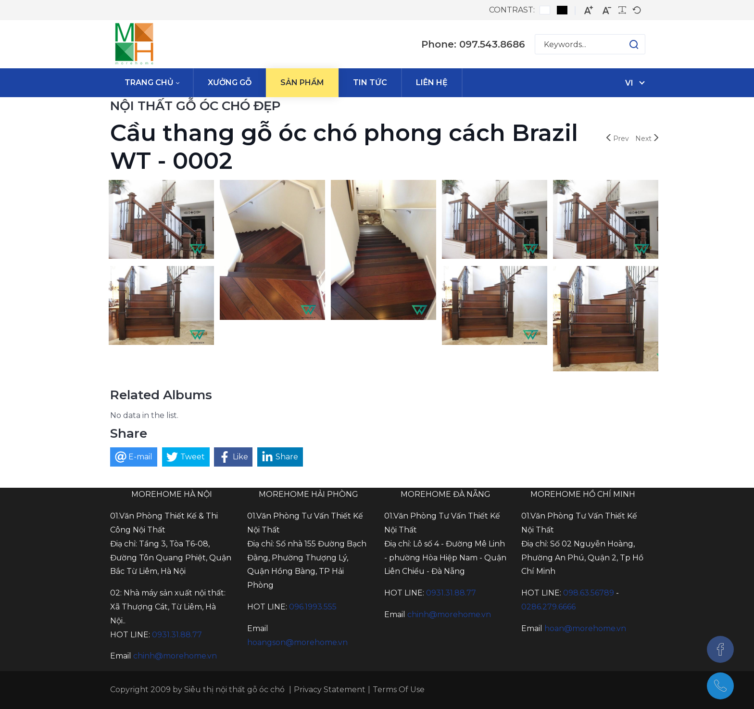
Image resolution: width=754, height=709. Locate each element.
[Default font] (636, 10)
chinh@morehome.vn (175, 655)
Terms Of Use (399, 689)
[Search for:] (590, 44)
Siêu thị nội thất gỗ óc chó (234, 689)
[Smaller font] (607, 10)
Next (646, 138)
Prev (617, 138)
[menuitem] (151, 82)
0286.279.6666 (548, 606)
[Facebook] (720, 649)
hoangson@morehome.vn (297, 642)
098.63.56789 (588, 592)
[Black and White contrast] (562, 10)
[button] (624, 44)
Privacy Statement (329, 689)
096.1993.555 (313, 606)
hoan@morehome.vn (585, 628)
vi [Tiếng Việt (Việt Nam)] (629, 83)
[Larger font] (588, 10)
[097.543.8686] (720, 685)
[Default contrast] (545, 10)
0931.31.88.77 (177, 634)
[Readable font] (622, 10)
